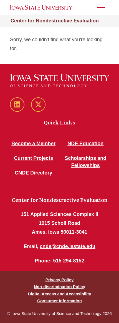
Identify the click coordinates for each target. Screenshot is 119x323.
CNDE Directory (33, 173)
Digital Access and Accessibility (59, 293)
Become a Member (33, 143)
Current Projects (33, 158)
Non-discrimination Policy (59, 286)
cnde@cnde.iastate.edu (67, 246)
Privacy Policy (59, 279)
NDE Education (85, 143)
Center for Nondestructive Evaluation (55, 21)
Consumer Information (59, 300)
